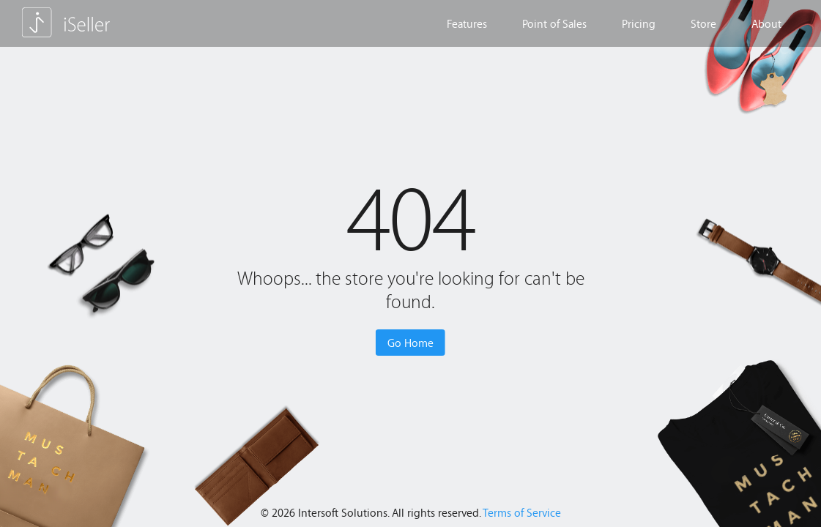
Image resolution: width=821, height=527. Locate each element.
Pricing (638, 23)
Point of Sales (554, 23)
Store (703, 23)
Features (467, 23)
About (766, 23)
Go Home (410, 342)
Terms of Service (522, 512)
